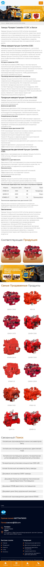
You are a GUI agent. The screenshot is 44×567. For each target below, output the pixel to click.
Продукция (16, 564)
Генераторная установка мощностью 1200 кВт (21, 463)
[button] (39, 252)
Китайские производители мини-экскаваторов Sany (22, 442)
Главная (3, 23)
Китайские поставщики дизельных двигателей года (22, 450)
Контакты (38, 564)
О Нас (27, 564)
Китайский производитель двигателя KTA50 (20, 497)
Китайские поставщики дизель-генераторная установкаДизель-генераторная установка (22, 457)
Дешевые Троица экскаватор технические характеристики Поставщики (22, 480)
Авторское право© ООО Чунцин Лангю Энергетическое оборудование (21, 560)
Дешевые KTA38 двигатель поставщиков (18, 486)
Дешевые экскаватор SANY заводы (16, 474)
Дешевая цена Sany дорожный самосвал (19, 491)
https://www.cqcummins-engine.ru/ (13, 95)
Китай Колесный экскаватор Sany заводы (19, 468)
